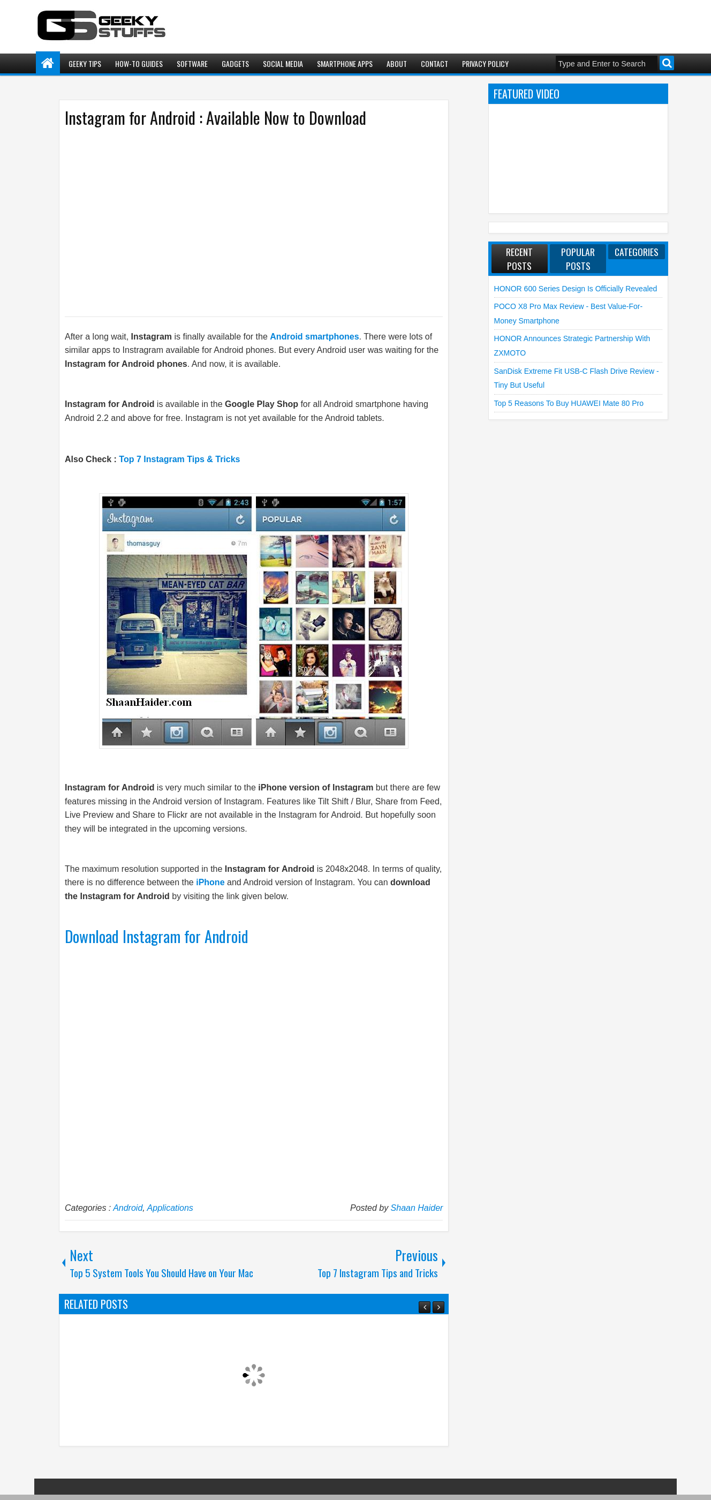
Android (127, 1207)
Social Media (283, 63)
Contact (434, 63)
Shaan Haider (417, 1207)
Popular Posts (578, 259)
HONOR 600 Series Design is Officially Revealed (575, 288)
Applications (170, 1207)
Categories (637, 252)
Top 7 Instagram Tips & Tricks (179, 459)
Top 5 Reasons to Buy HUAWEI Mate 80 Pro (569, 403)
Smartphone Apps (345, 63)
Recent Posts (519, 259)
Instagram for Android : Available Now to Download (215, 117)
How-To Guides (139, 63)
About (397, 63)
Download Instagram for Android (156, 936)
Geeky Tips (85, 63)
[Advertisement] (243, 221)
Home (48, 63)
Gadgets (235, 63)
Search (667, 63)
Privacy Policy (485, 63)
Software (192, 63)
